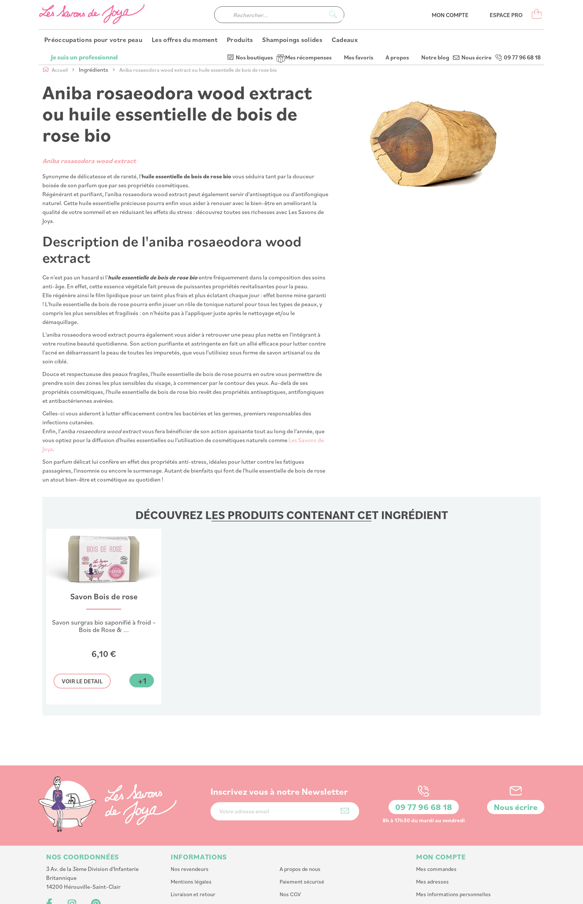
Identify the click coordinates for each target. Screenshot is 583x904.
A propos (397, 7)
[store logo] (92, 30)
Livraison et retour (193, 844)
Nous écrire (476, 7)
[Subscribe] (345, 760)
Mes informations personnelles (453, 844)
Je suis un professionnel (84, 7)
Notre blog (435, 7)
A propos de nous (300, 819)
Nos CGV (290, 844)
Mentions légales (191, 831)
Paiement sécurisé (302, 831)
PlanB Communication (435, 894)
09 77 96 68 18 (522, 7)
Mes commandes (436, 819)
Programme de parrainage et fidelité (214, 857)
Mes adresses (432, 831)
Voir (82, 681)
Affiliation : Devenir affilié (310, 857)
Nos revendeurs (190, 819)
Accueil (60, 70)
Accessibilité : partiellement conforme (217, 869)
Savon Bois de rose (104, 596)
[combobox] (279, 30)
